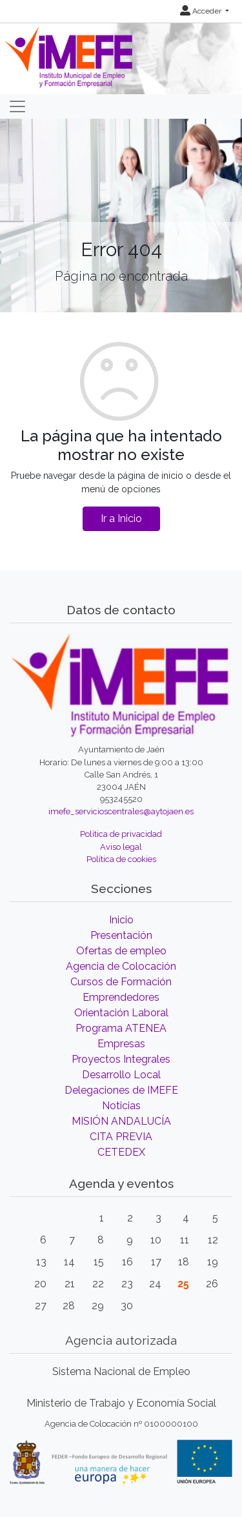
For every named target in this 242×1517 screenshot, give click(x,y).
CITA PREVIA (121, 1136)
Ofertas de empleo (121, 951)
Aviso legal (121, 847)
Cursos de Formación (121, 982)
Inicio (121, 920)
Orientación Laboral (121, 1013)
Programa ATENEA (121, 1028)
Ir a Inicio (121, 518)
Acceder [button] (201, 10)
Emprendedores (121, 997)
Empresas (121, 1044)
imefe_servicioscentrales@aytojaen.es (121, 811)
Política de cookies (121, 859)
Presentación (121, 935)
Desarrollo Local (121, 1075)
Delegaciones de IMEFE (121, 1090)
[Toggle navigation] (17, 106)
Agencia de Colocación (121, 966)
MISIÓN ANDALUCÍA (121, 1121)
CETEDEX (121, 1152)
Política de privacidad (121, 834)
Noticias (121, 1106)
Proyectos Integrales (121, 1059)
